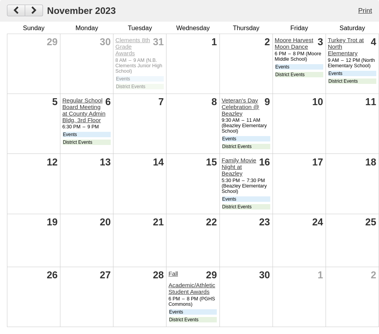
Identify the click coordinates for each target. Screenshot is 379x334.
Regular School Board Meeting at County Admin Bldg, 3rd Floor (83, 110)
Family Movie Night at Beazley (238, 167)
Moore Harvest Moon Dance (294, 43)
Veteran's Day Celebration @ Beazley (240, 107)
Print (365, 10)
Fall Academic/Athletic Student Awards (191, 282)
